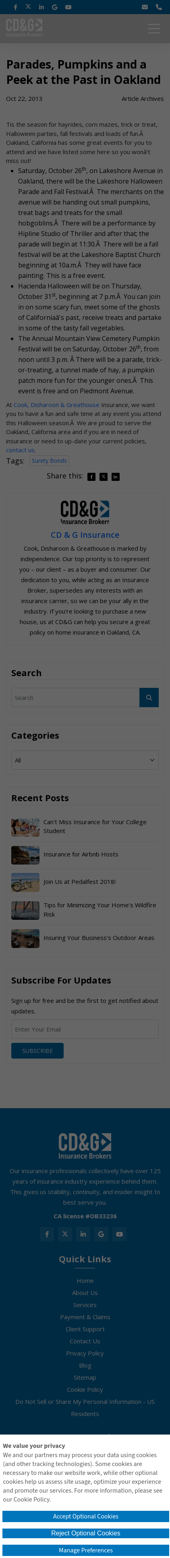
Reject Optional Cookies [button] (85, 1533)
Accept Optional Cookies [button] (85, 1516)
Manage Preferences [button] (86, 1550)
